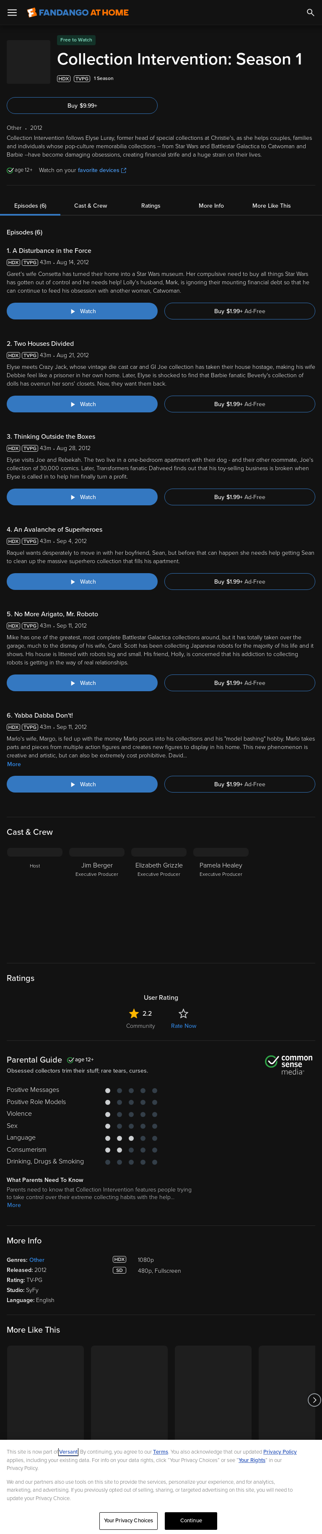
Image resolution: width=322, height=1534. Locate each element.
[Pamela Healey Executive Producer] (221, 922)
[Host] (35, 922)
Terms (160, 1452)
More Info (211, 227)
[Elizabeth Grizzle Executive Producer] (159, 922)
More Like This (271, 227)
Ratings (151, 227)
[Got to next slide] (314, 1422)
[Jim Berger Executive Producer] (97, 922)
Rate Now (183, 1047)
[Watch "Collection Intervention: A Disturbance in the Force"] (82, 332)
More (14, 786)
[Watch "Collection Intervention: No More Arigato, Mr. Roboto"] (82, 704)
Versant (68, 1452)
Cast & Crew (90, 227)
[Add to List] (311, 100)
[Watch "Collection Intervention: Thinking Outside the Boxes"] (82, 518)
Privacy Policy (280, 1452)
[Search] (310, 12)
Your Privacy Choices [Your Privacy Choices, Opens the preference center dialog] (128, 1520)
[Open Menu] (12, 12)
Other (36, 1281)
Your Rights (252, 1460)
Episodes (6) (30, 227)
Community (140, 1047)
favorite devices (102, 192)
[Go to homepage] (77, 12)
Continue (191, 1520)
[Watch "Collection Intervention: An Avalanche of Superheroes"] (82, 603)
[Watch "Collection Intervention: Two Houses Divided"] (82, 425)
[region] (161, 1487)
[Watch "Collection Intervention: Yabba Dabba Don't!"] (82, 806)
